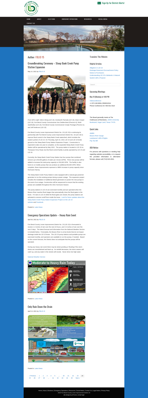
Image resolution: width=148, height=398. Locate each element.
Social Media (102, 19)
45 (72, 378)
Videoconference (95, 101)
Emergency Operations (69, 19)
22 (73, 376)
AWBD (92, 133)
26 (34, 378)
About (39, 19)
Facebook (39, 202)
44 (67, 378)
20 (63, 376)
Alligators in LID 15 (96, 68)
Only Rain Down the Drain (40, 307)
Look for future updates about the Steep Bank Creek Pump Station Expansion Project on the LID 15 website (56, 199)
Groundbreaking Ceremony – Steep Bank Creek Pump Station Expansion (53, 65)
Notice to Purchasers (97, 73)
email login (81, 395)
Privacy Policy (105, 390)
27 (39, 378)
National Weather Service (36, 257)
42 (58, 378)
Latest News (38, 207)
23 (78, 376)
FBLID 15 (39, 57)
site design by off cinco (70, 395)
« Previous (32, 376)
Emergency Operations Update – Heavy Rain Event (52, 215)
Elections (51, 19)
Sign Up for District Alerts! (110, 3)
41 (53, 378)
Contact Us (31, 23)
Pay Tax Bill (94, 141)
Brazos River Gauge (97, 136)
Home (28, 19)
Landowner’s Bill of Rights (99, 138)
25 (30, 378)
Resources (88, 19)
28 (44, 378)
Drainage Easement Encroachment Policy (104, 70)
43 (62, 378)
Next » (78, 378)
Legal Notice (96, 390)
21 (68, 376)
